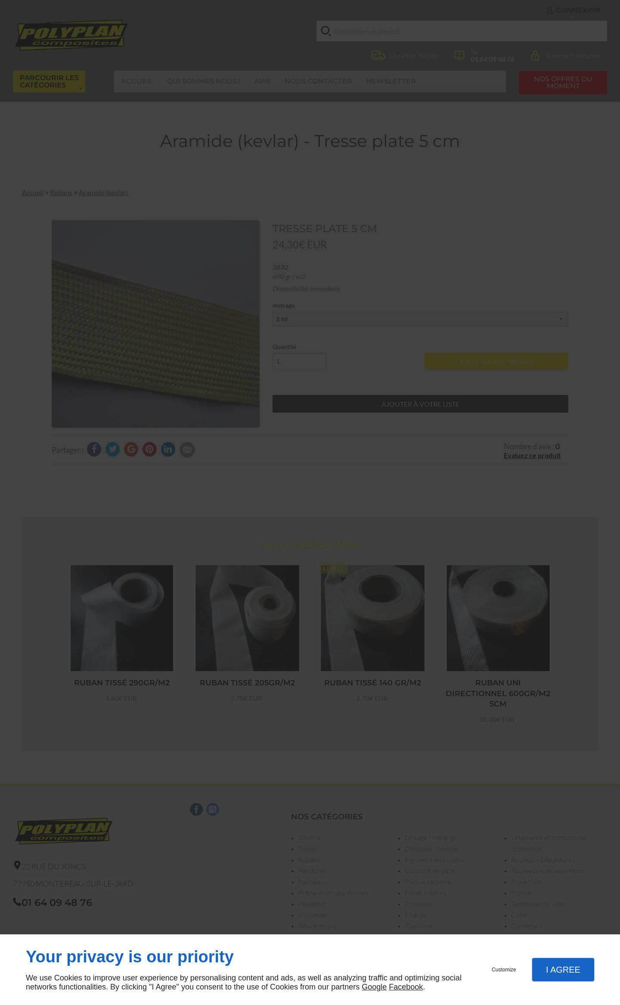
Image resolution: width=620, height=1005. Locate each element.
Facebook (406, 987)
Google (374, 987)
